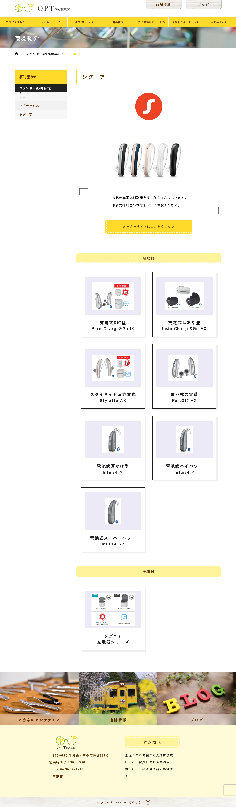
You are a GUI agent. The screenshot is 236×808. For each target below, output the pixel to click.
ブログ (201, 4)
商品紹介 (118, 23)
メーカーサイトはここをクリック (149, 227)
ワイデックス (29, 106)
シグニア (26, 115)
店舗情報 (160, 4)
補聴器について (84, 23)
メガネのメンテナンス (185, 23)
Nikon (23, 97)
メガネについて (50, 23)
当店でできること (17, 23)
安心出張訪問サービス (152, 23)
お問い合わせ (219, 23)
